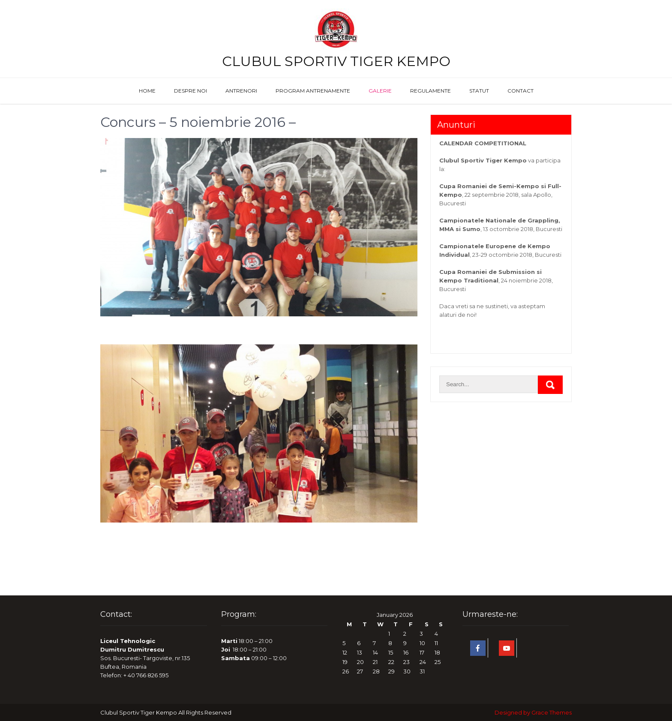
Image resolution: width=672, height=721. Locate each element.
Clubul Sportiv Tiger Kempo (336, 61)
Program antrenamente (313, 90)
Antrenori (241, 90)
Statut (479, 90)
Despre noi (190, 90)
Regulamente (430, 90)
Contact (520, 90)
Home (147, 90)
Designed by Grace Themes (533, 712)
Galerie (380, 90)
